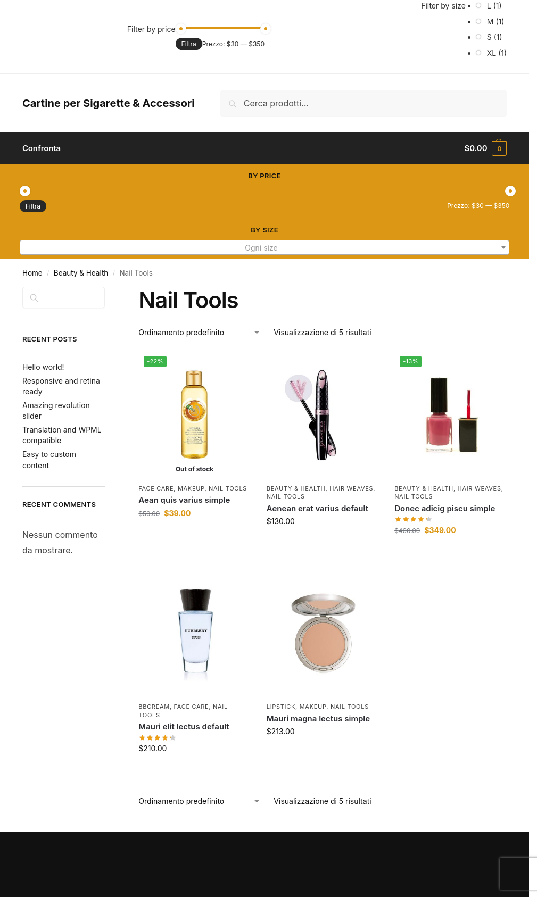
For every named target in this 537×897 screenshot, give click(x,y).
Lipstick (281, 706)
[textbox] (264, 247)
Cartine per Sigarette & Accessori (108, 103)
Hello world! (43, 366)
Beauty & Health (81, 273)
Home (32, 273)
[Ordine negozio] (199, 332)
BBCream (154, 706)
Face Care (156, 488)
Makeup (191, 488)
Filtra (188, 44)
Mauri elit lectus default (183, 726)
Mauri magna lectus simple (318, 718)
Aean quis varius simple (184, 500)
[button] (486, 148)
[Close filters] (108, 293)
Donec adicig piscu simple (444, 508)
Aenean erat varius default (317, 508)
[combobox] (265, 247)
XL (491, 52)
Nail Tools (228, 488)
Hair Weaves (351, 488)
